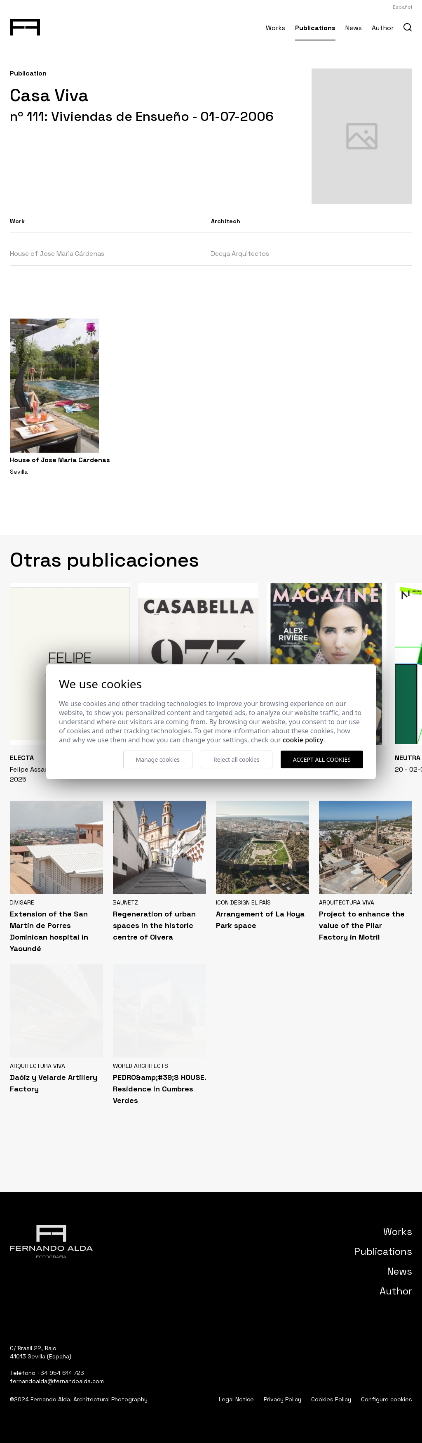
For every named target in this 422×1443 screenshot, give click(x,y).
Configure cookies (386, 1399)
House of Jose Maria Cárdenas (57, 253)
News (353, 28)
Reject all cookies (236, 759)
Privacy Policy (282, 1399)
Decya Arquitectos (240, 253)
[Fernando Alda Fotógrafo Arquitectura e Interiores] (25, 25)
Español (402, 7)
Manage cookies (158, 759)
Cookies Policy (331, 1399)
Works (275, 28)
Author (383, 28)
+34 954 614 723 (60, 1373)
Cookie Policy (303, 739)
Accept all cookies (322, 759)
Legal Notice (236, 1399)
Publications (315, 28)
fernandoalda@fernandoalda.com (57, 1381)
